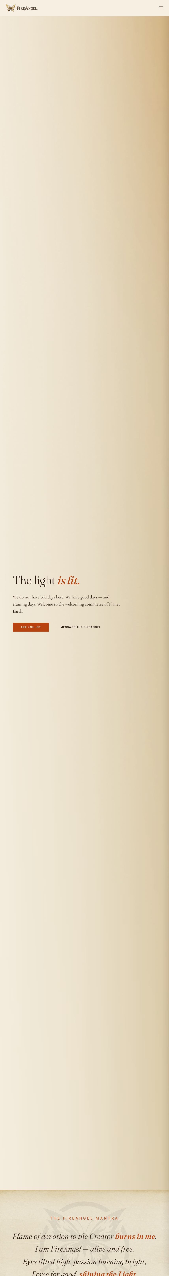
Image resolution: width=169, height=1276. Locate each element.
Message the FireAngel (81, 628)
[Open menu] (161, 8)
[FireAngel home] (21, 8)
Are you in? (31, 628)
